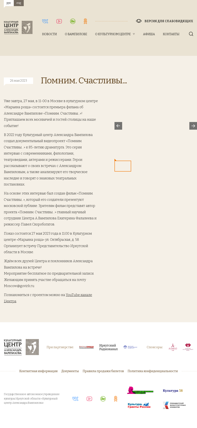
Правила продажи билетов (103, 371)
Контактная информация (38, 371)
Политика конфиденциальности (153, 371)
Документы (70, 371)
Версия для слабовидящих (169, 21)
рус (9, 3)
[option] (155, 126)
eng (18, 3)
